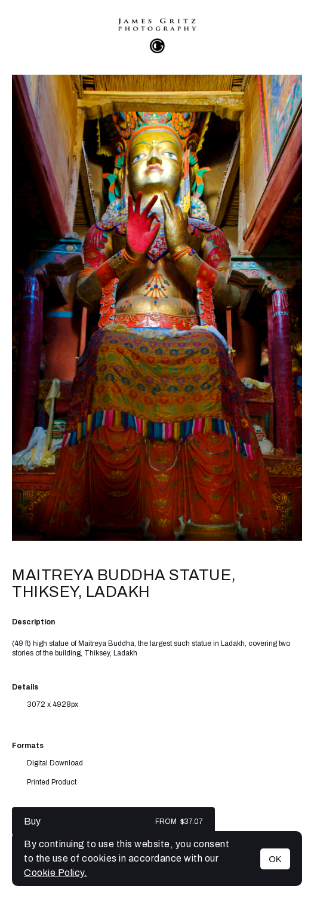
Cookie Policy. (55, 873)
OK (275, 859)
